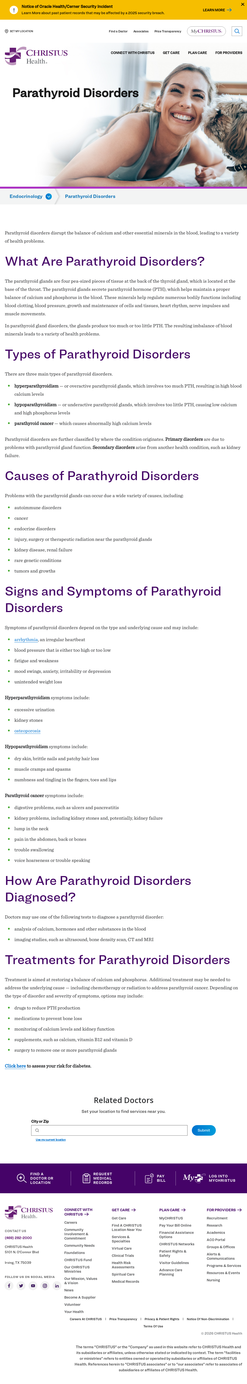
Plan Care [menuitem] (197, 53)
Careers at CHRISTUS (86, 1319)
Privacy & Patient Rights (162, 1319)
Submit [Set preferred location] (204, 1130)
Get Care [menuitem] (171, 53)
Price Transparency (167, 31)
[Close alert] (243, 4)
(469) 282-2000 (18, 1238)
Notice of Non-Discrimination (208, 1319)
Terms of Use (153, 1326)
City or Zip (40, 1121)
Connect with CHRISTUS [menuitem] (132, 53)
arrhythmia (26, 639)
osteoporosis (27, 731)
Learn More (214, 10)
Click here (15, 1066)
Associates (141, 31)
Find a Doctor (118, 31)
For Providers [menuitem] (228, 53)
